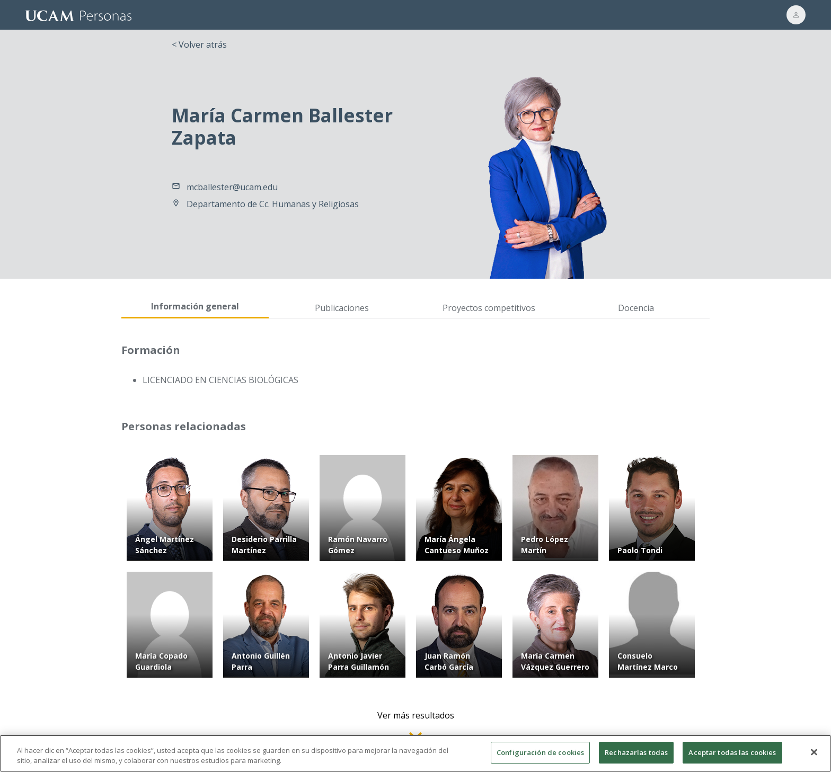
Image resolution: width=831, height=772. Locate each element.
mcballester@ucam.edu (232, 187)
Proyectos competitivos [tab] (489, 308)
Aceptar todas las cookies (732, 757)
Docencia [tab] (636, 308)
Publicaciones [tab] (342, 308)
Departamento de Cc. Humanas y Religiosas (273, 204)
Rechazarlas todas (636, 757)
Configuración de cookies (540, 757)
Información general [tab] (195, 306)
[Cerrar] (814, 756)
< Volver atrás (199, 44)
